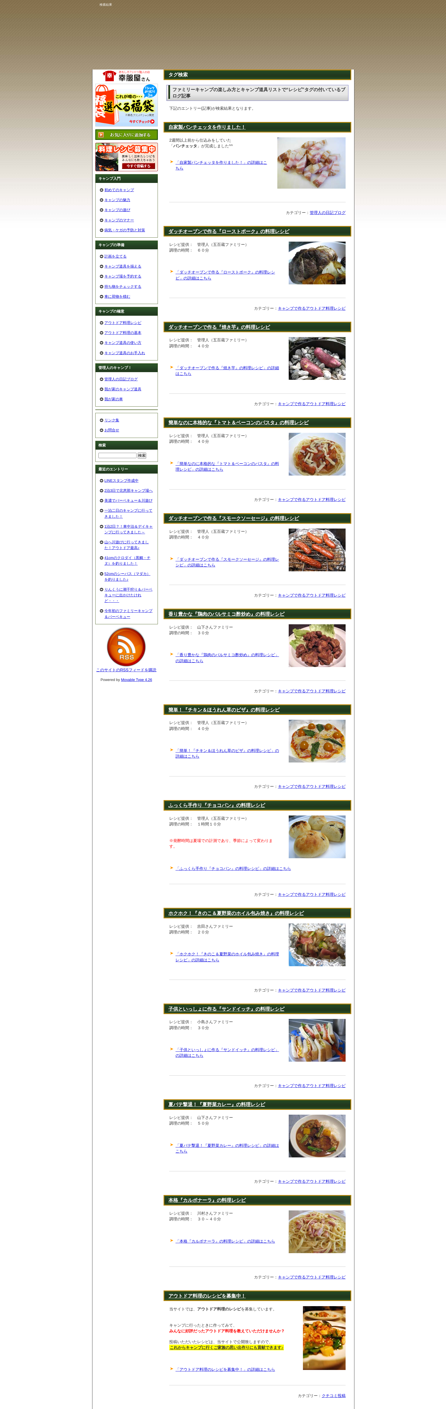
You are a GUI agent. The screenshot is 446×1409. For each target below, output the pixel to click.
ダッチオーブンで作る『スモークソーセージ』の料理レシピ (233, 518)
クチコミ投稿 (334, 1395)
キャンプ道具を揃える (122, 266)
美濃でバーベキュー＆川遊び (128, 500)
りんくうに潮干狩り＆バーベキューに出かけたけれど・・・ (128, 595)
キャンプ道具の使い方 (122, 342)
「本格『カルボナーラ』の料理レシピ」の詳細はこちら (225, 1241)
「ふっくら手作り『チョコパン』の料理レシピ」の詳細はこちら (233, 868)
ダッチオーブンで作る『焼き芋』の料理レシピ (219, 327)
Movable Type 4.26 (136, 680)
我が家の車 (113, 399)
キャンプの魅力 (117, 200)
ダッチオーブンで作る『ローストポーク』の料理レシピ (228, 231)
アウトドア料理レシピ (122, 323)
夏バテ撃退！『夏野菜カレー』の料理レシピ (216, 1104)
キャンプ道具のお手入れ (124, 353)
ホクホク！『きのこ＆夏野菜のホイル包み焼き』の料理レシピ (236, 913)
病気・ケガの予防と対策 (124, 230)
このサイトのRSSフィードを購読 (126, 670)
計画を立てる (115, 256)
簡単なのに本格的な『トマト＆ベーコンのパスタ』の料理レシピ (238, 422)
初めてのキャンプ (119, 190)
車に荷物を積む (117, 296)
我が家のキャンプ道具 (122, 389)
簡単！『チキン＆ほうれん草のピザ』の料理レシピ (224, 710)
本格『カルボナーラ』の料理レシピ (207, 1200)
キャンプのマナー (119, 220)
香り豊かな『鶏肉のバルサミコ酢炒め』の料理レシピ (226, 614)
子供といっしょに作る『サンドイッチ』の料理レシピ (226, 1009)
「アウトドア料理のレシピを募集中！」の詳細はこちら (225, 1369)
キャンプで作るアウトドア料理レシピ (312, 308)
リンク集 (111, 420)
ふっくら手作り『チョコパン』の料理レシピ (216, 805)
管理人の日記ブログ (328, 212)
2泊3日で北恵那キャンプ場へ (128, 490)
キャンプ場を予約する (122, 276)
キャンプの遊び (117, 210)
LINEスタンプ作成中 (121, 480)
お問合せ (111, 430)
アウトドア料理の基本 (122, 333)
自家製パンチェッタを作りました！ (207, 127)
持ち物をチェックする (122, 286)
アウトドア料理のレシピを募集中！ (207, 1296)
